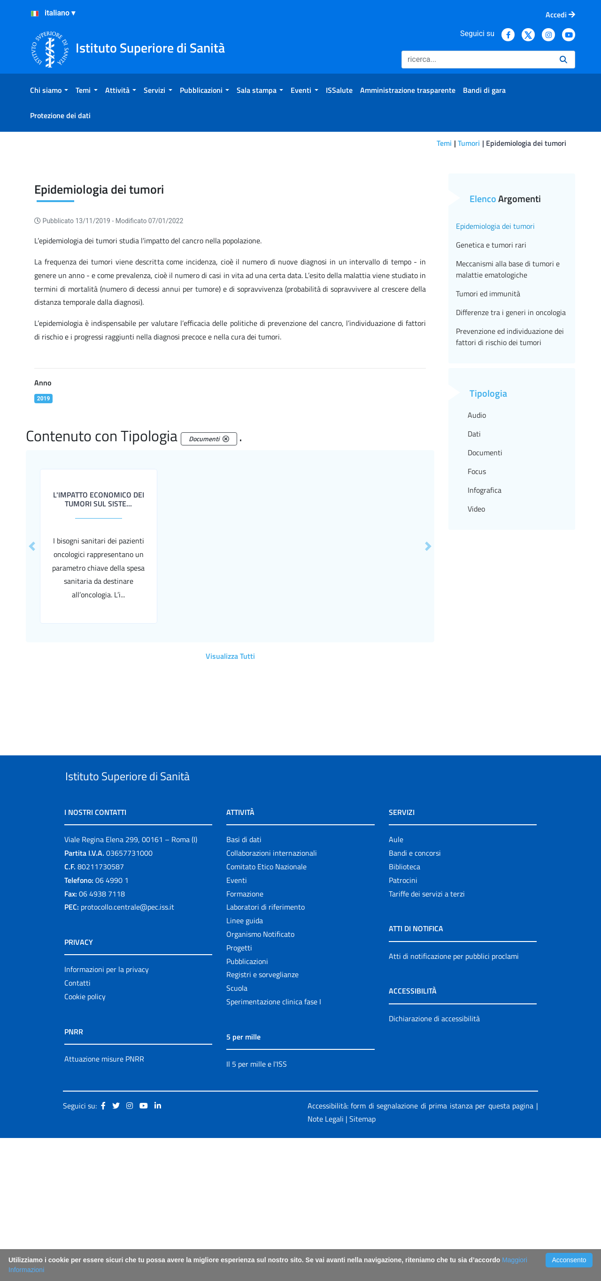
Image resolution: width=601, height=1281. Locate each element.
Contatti (77, 1125)
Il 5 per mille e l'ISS (256, 1206)
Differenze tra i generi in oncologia (511, 433)
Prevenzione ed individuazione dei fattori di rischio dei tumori (510, 457)
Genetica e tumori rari (491, 365)
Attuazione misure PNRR (104, 1201)
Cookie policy (85, 1139)
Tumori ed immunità (488, 414)
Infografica (484, 611)
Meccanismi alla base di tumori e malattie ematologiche (508, 390)
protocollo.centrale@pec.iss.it (127, 1049)
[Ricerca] (476, 59)
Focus (477, 592)
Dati (474, 554)
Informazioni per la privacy (106, 1112)
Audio (477, 536)
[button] (32, 667)
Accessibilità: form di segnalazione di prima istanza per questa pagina (420, 1248)
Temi (444, 143)
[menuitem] (49, 90)
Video (476, 629)
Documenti (485, 573)
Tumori (469, 143)
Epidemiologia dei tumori (495, 347)
